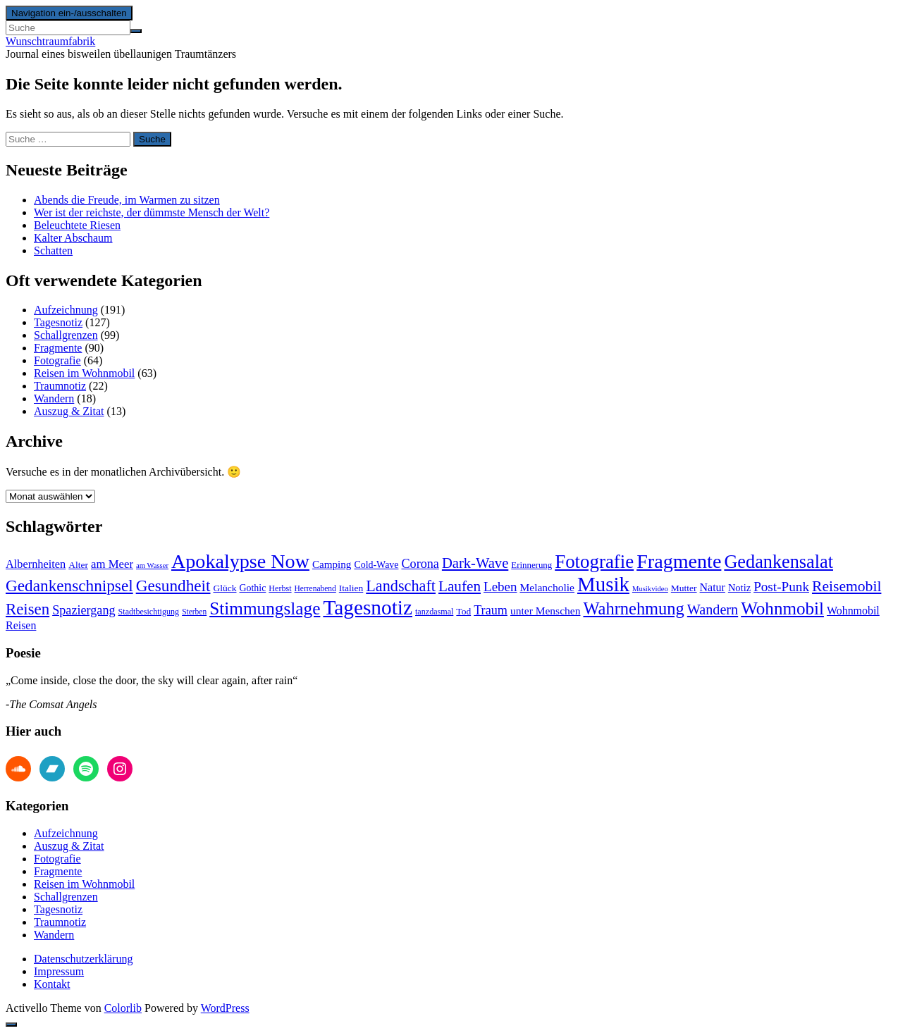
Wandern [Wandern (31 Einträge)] (712, 609)
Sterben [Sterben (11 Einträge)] (194, 611)
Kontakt (52, 984)
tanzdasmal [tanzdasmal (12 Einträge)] (434, 612)
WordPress (225, 1008)
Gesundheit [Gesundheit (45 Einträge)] (173, 585)
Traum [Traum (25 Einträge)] (490, 610)
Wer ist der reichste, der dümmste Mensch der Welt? (151, 212)
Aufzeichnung (66, 310)
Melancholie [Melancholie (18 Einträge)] (546, 587)
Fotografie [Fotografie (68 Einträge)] (594, 561)
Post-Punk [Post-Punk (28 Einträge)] (781, 586)
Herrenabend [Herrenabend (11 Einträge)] (315, 588)
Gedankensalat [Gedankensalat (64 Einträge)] (778, 562)
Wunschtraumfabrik (50, 41)
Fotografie (57, 360)
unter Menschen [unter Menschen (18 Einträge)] (545, 611)
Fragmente (58, 348)
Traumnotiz (60, 386)
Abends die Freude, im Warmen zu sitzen (127, 200)
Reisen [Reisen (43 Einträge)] (27, 609)
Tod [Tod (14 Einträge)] (463, 611)
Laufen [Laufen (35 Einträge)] (459, 586)
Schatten (53, 250)
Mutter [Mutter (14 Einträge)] (684, 588)
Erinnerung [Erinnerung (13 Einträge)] (531, 565)
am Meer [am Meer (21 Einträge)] (112, 564)
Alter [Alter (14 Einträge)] (78, 564)
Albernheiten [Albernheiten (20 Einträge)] (36, 564)
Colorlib (123, 1008)
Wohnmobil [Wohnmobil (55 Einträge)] (782, 608)
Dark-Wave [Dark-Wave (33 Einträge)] (475, 563)
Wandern (54, 398)
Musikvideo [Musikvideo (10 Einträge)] (650, 589)
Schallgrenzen (66, 335)
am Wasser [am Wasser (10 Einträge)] (152, 565)
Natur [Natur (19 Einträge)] (712, 587)
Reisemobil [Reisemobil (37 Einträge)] (846, 586)
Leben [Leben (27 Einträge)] (500, 586)
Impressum (59, 971)
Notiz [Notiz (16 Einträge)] (739, 587)
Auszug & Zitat (69, 411)
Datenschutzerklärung (83, 959)
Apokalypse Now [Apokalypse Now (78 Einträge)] (240, 561)
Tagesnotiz (58, 322)
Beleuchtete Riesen (77, 225)
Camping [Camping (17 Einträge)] (331, 564)
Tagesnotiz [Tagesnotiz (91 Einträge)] (367, 607)
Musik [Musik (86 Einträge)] (603, 584)
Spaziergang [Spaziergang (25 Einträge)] (83, 610)
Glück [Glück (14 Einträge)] (225, 588)
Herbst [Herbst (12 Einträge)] (280, 588)
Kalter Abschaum (73, 238)
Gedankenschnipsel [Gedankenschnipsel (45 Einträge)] (69, 585)
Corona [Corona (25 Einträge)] (419, 564)
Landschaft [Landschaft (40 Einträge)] (401, 586)
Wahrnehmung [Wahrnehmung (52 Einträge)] (633, 608)
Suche (152, 139)
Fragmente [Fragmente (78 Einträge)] (678, 561)
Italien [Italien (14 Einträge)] (351, 588)
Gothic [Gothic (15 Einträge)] (253, 588)
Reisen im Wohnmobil (84, 373)
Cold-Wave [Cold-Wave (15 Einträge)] (376, 564)
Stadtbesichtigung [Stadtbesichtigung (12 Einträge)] (149, 612)
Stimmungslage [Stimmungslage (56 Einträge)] (264, 608)
